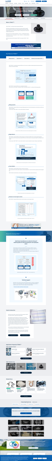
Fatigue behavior (19, 58)
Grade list (23, 18)
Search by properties (25, 335)
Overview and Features (9, 18)
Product (9, 5)
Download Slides (39, 1)
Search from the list (13, 335)
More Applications (26, 358)
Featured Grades (29, 18)
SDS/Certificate (33, 3)
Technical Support (36, 18)
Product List (6, 3)
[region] (26, 458)
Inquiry (26, 413)
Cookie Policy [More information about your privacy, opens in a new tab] (16, 460)
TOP (5, 5)
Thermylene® (14, 428)
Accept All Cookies (44, 458)
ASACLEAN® (38, 434)
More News (26, 396)
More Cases (26, 372)
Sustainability (26, 3)
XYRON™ (26, 422)
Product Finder (11, 3)
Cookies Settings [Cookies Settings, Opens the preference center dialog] (35, 458)
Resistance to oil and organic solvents (37, 58)
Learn (29, 3)
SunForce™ (26, 428)
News (23, 3)
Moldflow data (31, 404)
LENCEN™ (38, 428)
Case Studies (15, 3)
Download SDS (37, 404)
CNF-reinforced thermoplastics (26, 434)
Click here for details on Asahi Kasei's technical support (21, 286)
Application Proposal (17, 18)
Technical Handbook (23, 404)
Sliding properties (11, 58)
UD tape (13, 434)
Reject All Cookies (39, 458)
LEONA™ (14, 422)
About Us (37, 3)
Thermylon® (38, 422)
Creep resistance (26, 58)
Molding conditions (15, 404)
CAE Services (19, 3)
